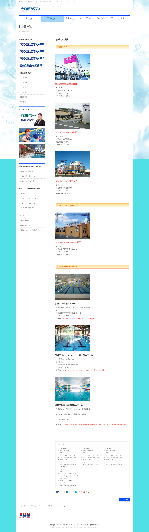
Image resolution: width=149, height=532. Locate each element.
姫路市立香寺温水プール (28, 176)
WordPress (63, 527)
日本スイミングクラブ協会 (28, 230)
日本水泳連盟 (24, 220)
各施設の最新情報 (88, 450)
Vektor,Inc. (85, 527)
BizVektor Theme (74, 527)
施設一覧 (61, 444)
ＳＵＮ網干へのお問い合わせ (68, 485)
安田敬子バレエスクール (28, 198)
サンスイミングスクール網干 (68, 242)
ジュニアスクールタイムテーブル (69, 457)
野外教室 (23, 102)
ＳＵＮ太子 (109, 448)
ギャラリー (63, 462)
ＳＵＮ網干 (63, 467)
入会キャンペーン (65, 450)
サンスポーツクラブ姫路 (66, 84)
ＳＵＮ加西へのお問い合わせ (91, 464)
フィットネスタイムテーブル (68, 455)
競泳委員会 (23, 97)
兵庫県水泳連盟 (25, 225)
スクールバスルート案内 (67, 480)
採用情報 (50, 506)
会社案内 (24, 506)
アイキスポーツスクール (28, 203)
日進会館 (23, 193)
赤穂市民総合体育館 (26, 171)
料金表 (62, 453)
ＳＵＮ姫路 (63, 448)
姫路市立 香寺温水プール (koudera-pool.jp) (78, 318)
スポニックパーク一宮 (27, 181)
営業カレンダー (64, 459)
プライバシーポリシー (37, 506)
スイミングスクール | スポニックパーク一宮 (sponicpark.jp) (84, 370)
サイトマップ (61, 506)
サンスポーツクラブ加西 (66, 132)
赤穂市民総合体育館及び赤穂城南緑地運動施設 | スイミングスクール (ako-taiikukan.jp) (94, 424)
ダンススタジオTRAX (27, 208)
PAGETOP (124, 499)
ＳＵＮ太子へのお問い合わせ (114, 464)
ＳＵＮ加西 (86, 448)
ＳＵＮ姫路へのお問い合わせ (68, 464)
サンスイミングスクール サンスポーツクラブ (71, 525)
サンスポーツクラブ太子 (66, 181)
